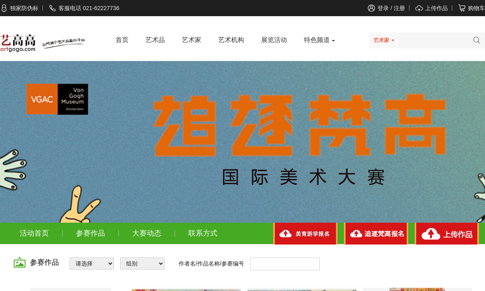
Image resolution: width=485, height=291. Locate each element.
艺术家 (191, 39)
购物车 (476, 8)
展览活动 (274, 39)
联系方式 (202, 233)
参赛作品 (90, 233)
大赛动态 (146, 233)
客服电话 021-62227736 (83, 8)
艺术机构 (231, 39)
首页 (122, 39)
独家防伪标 (19, 8)
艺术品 (155, 39)
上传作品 (436, 8)
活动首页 (34, 233)
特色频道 (317, 39)
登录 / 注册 (391, 8)
